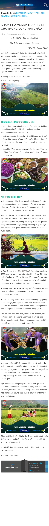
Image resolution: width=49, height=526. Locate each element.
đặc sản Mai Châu (38, 215)
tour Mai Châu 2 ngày (25, 387)
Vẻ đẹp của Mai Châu (38, 56)
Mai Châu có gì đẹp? (11, 80)
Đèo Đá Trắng (23, 271)
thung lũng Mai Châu (23, 384)
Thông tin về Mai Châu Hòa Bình (16, 77)
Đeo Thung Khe (9, 271)
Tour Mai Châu (7, 363)
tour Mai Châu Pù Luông (19, 390)
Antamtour (14, 442)
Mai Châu (5, 53)
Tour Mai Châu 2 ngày (10, 455)
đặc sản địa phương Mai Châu (18, 317)
